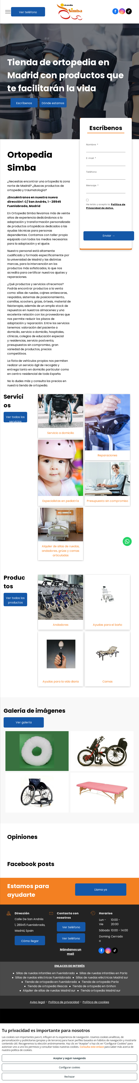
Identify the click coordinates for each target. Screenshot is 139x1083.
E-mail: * (91, 158)
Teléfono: (91, 172)
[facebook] (115, 11)
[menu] (8, 11)
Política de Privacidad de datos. (105, 206)
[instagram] (122, 11)
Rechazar (69, 1076)
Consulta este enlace (92, 1046)
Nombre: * (92, 144)
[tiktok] (129, 11)
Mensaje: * (92, 185)
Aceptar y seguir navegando (69, 1058)
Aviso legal (37, 1002)
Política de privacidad (63, 1002)
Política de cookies (96, 1002)
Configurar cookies (69, 1067)
